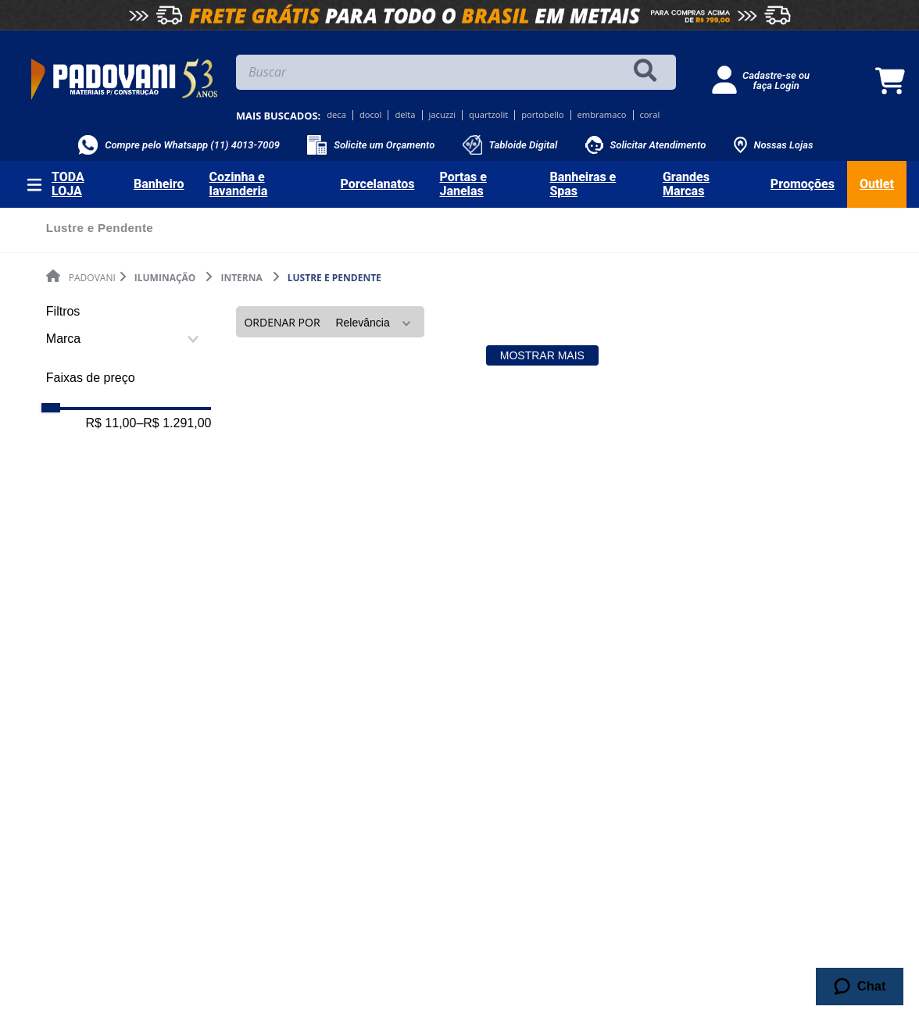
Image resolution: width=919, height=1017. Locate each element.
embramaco (602, 115)
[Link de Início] (81, 277)
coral (650, 115)
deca (336, 115)
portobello (542, 115)
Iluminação (165, 277)
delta (405, 115)
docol (370, 115)
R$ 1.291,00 (173, 423)
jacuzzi (442, 115)
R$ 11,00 (110, 423)
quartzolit (488, 115)
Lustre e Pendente (334, 277)
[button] (129, 339)
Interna (241, 277)
